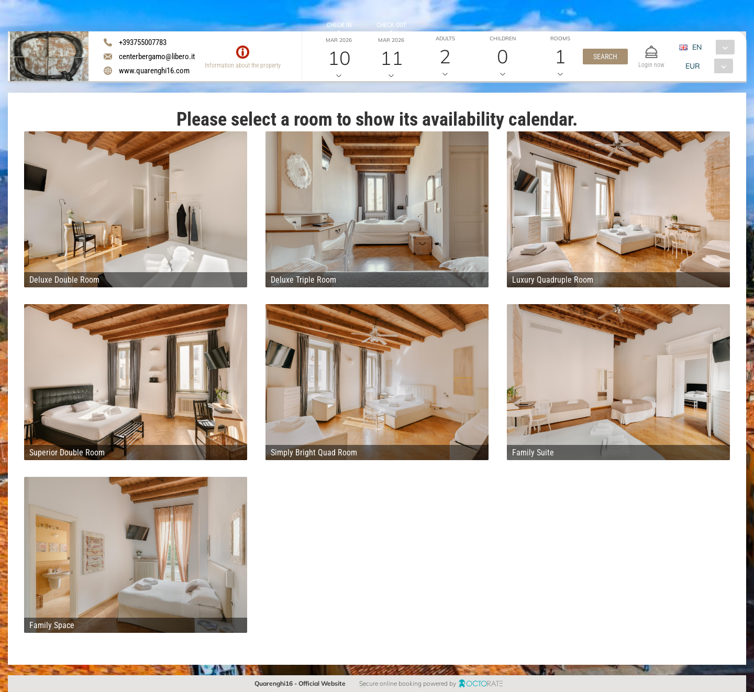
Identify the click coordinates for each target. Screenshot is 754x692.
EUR (692, 66)
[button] (605, 56)
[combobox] (711, 47)
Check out (391, 25)
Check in (339, 25)
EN (697, 47)
